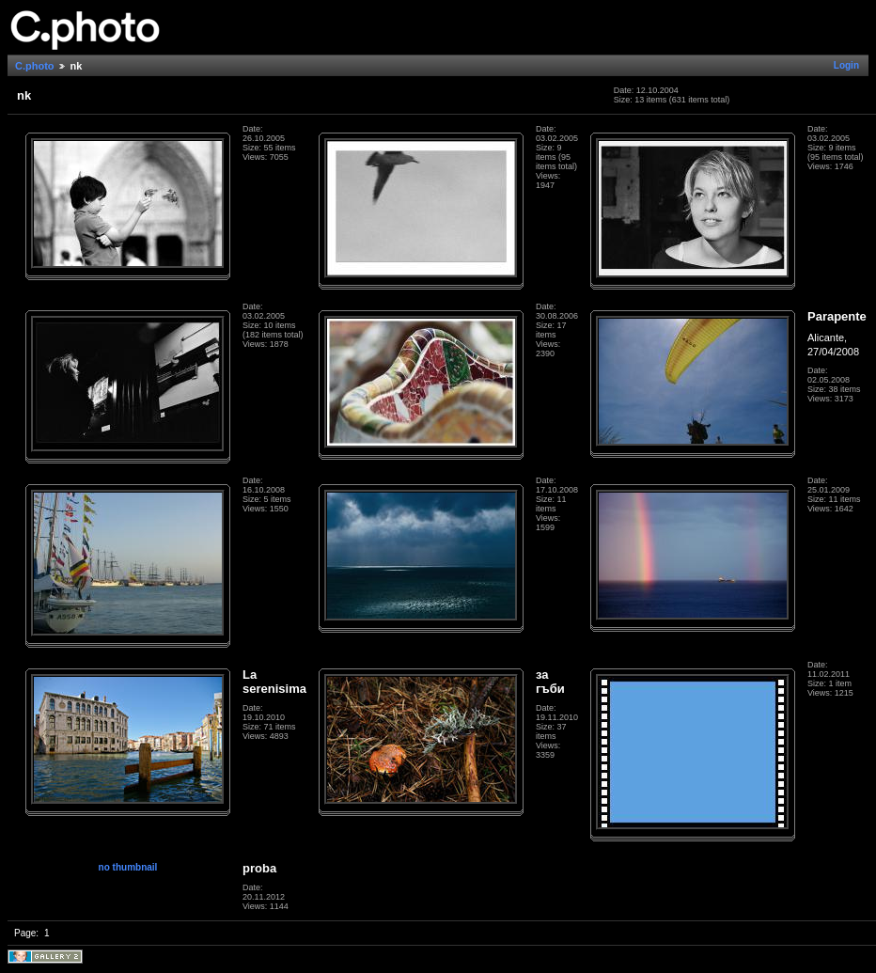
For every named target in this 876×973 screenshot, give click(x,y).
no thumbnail (128, 867)
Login (846, 65)
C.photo (35, 65)
